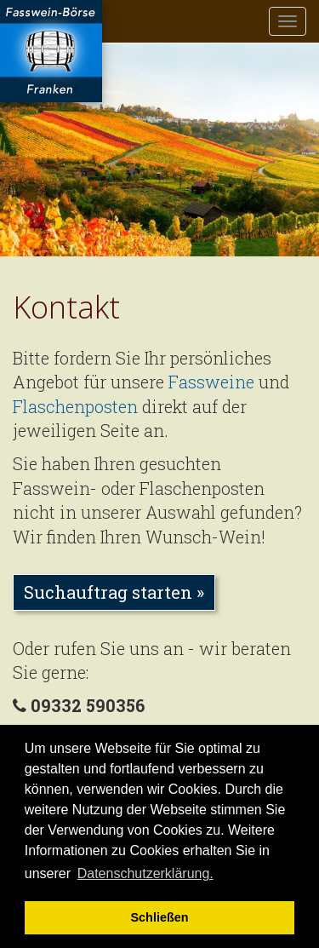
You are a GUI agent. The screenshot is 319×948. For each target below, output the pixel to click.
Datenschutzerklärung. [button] (145, 873)
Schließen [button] (160, 917)
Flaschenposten (75, 406)
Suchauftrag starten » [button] (114, 592)
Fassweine (211, 382)
